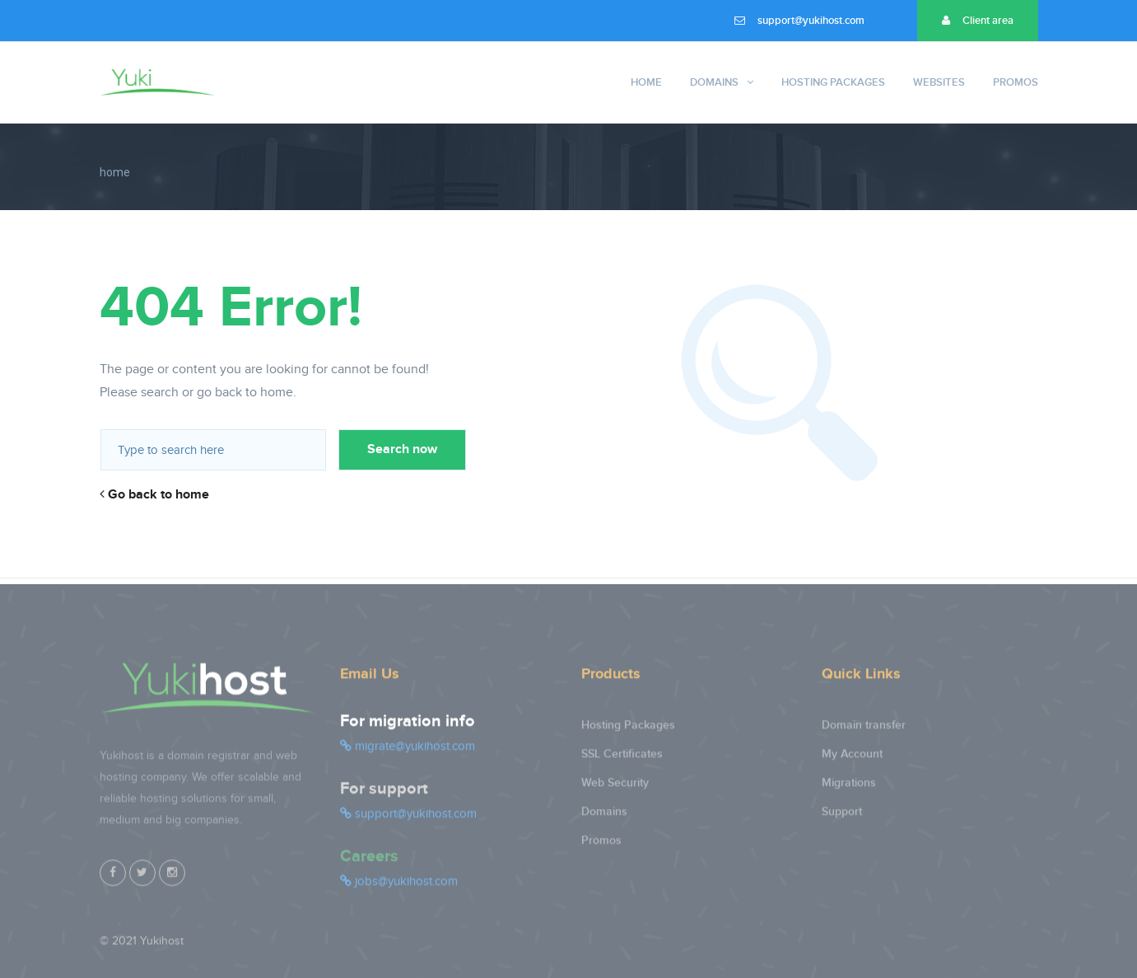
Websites (939, 82)
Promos (1015, 82)
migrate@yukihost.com (407, 753)
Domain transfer (864, 731)
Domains (714, 82)
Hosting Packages (833, 82)
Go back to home (154, 495)
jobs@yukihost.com (399, 888)
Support (842, 818)
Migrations (849, 789)
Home (646, 82)
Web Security (615, 789)
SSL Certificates (622, 760)
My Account (852, 760)
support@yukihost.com (799, 20)
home (115, 172)
